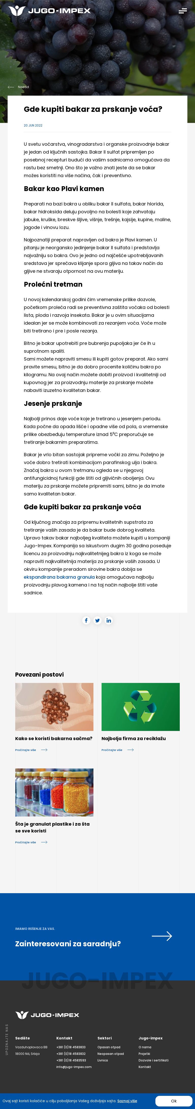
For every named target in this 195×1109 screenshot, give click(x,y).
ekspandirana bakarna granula (59, 577)
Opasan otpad (109, 1047)
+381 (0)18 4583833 (71, 1047)
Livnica (103, 1060)
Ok (174, 1101)
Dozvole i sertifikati (154, 1060)
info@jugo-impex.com (74, 1067)
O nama (145, 1047)
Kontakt (145, 1067)
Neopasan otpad (111, 1054)
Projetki (144, 1054)
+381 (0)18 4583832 (71, 1054)
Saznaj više (127, 1100)
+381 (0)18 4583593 (71, 1060)
